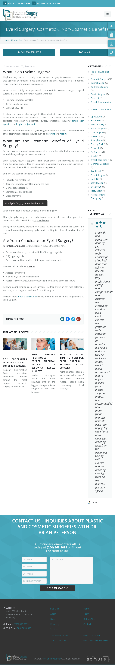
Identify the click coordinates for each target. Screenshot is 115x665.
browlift (51, 133)
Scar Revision (97, 182)
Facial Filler (96, 120)
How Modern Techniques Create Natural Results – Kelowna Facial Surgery (43, 362)
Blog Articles (16, 40)
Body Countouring (99, 87)
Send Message (57, 588)
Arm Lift (94, 156)
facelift (63, 133)
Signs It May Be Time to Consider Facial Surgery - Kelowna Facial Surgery (72, 361)
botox (75, 120)
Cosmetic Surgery (99, 79)
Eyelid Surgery (97, 124)
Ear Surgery (96, 152)
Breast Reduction (99, 159)
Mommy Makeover (100, 163)
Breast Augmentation (101, 102)
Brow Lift (95, 148)
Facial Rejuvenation (100, 71)
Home (6, 40)
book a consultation (28, 296)
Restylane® (96, 190)
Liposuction (96, 116)
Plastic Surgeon (98, 94)
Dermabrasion (98, 82)
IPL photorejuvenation (26, 124)
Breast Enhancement (101, 109)
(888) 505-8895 (53, 3)
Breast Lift (96, 136)
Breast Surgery (98, 175)
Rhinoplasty (96, 140)
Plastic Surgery (98, 128)
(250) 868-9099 (22, 3)
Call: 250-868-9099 (29, 52)
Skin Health (96, 171)
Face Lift (95, 98)
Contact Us (86, 52)
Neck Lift (95, 179)
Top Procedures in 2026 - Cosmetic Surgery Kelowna (15, 362)
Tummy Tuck (97, 144)
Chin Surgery (97, 132)
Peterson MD (14, 66)
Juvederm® (96, 187)
